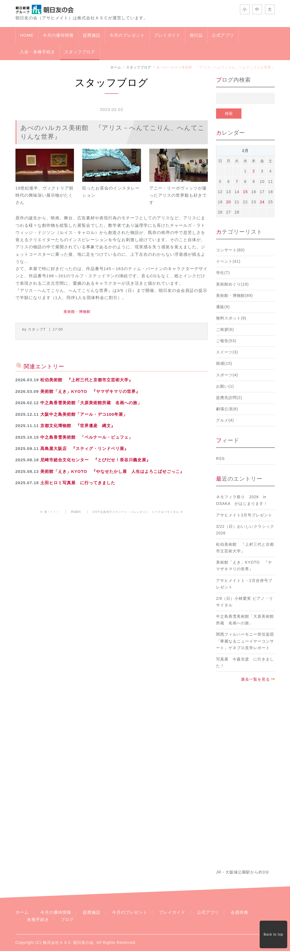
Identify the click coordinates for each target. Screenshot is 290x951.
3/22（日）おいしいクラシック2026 (245, 529)
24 (262, 202)
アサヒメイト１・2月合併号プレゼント (244, 584)
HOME (27, 35)
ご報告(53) (226, 341)
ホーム (115, 67)
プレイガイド (167, 35)
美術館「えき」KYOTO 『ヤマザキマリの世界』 (90, 391)
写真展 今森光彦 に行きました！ (245, 662)
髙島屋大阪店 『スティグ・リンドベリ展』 (84, 448)
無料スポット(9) (231, 318)
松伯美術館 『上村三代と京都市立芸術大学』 (86, 379)
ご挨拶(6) (225, 329)
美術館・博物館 (77, 312)
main (76, 511)
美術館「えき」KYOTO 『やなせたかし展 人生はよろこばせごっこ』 (112, 471)
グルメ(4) (225, 420)
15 (245, 192)
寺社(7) (223, 273)
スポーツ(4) (227, 375)
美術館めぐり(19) (232, 284)
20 (228, 202)
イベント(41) (228, 261)
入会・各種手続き (37, 51)
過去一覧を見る (255, 679)
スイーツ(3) (227, 352)
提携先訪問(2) (229, 398)
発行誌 (196, 35)
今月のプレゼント (127, 35)
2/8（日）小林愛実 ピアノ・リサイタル (244, 601)
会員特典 (239, 912)
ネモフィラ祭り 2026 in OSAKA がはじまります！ (242, 500)
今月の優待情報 (58, 35)
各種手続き (38, 919)
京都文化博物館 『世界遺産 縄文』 (77, 425)
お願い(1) (225, 386)
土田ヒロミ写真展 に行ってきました (77, 482)
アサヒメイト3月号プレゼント (244, 515)
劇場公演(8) (227, 409)
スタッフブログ (79, 51)
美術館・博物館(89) (234, 296)
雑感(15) (224, 363)
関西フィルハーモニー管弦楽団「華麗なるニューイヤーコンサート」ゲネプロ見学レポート (245, 641)
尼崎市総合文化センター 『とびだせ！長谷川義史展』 (95, 459)
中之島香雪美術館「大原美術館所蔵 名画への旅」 (91, 402)
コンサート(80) (230, 250)
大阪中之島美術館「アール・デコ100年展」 (83, 414)
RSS (220, 459)
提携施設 (91, 35)
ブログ (67, 919)
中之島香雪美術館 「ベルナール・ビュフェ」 (86, 437)
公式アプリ (223, 35)
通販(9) (223, 307)
